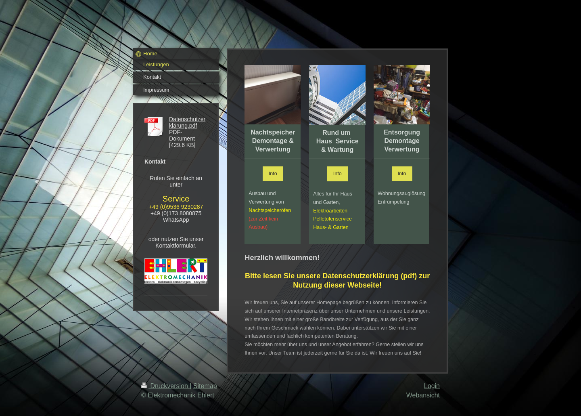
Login (432, 385)
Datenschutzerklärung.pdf (187, 122)
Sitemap (205, 385)
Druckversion (165, 385)
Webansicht (423, 395)
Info (273, 173)
